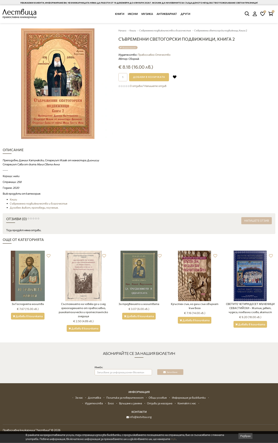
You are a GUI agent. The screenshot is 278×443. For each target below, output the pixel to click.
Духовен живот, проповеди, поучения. (34, 207)
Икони (133, 13)
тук (173, 439)
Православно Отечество (154, 54)
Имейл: (99, 367)
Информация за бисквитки (189, 397)
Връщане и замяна (130, 403)
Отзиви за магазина (159, 403)
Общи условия (158, 397)
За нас (79, 397)
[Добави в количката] (28, 316)
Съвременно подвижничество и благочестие (165, 30)
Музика (147, 13)
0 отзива (136, 85)
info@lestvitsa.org (139, 417)
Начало (122, 30)
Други (185, 13)
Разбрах (245, 436)
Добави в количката (149, 76)
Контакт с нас (186, 403)
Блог (111, 403)
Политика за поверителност (125, 397)
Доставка (94, 397)
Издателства (94, 403)
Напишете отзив (155, 85)
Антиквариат (167, 13)
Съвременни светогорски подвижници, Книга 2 (220, 30)
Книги (119, 13)
